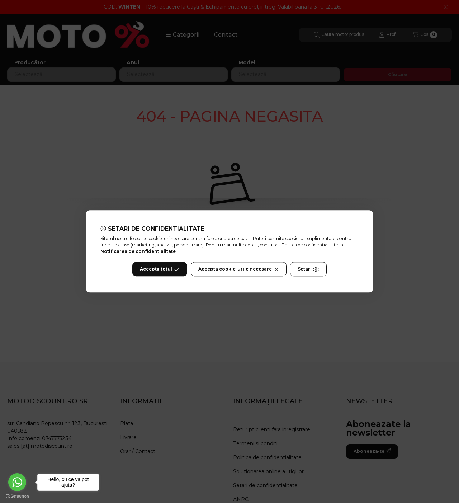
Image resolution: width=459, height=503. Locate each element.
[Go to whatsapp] (17, 482)
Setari (308, 269)
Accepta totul (159, 269)
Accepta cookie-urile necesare (238, 269)
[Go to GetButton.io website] (17, 496)
